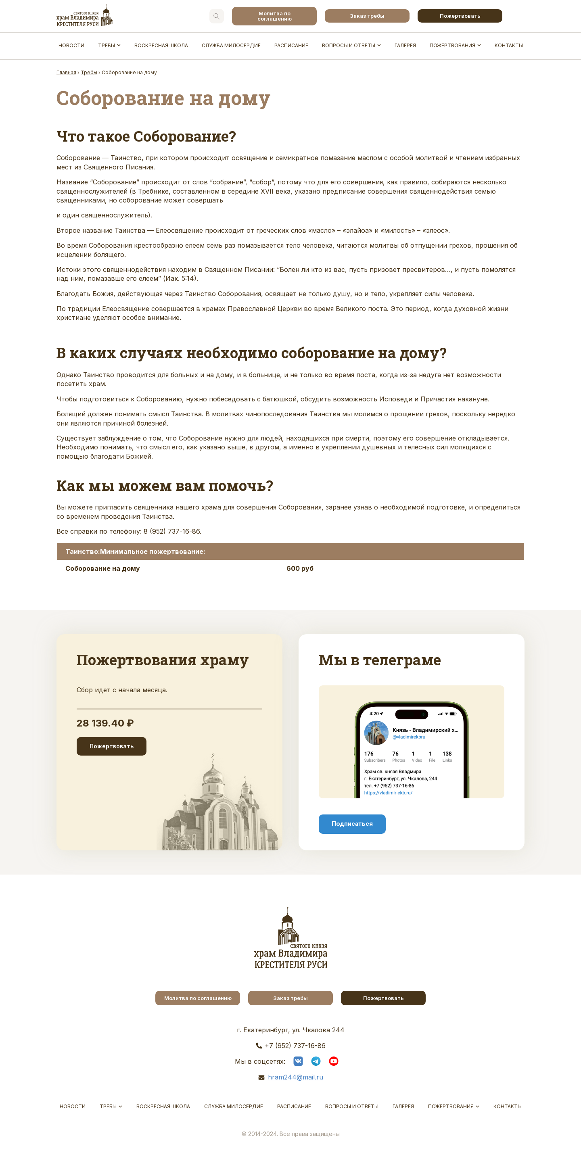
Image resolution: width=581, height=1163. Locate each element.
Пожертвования (452, 45)
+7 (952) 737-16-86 (295, 1046)
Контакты (509, 45)
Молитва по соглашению (274, 16)
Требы (106, 45)
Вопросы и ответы (348, 45)
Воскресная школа (161, 45)
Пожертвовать (460, 16)
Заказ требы (367, 16)
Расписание (291, 45)
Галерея (405, 45)
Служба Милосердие (231, 45)
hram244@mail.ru (295, 1077)
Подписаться (352, 823)
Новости (71, 45)
